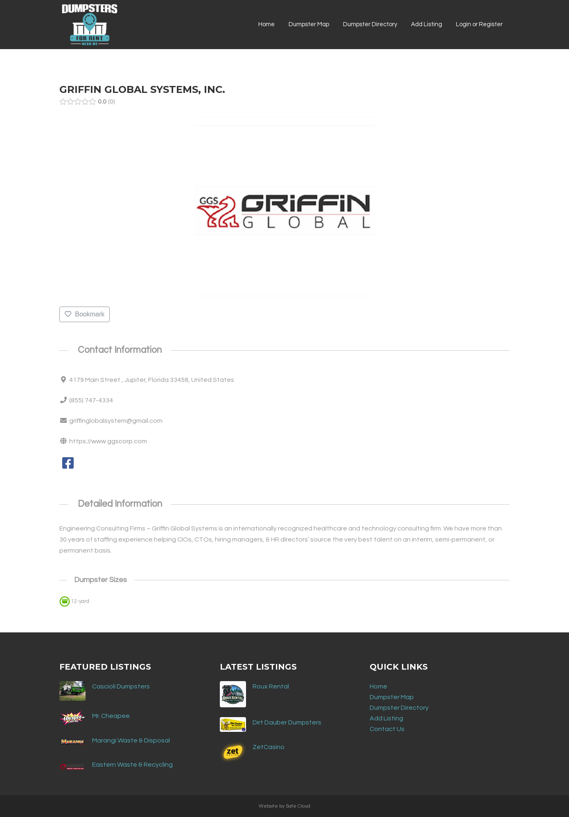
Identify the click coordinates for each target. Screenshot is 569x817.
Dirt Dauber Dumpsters (287, 722)
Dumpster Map (392, 697)
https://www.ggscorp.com (108, 441)
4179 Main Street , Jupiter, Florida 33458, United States (151, 380)
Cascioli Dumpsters (121, 686)
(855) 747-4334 (91, 400)
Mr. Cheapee (111, 716)
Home (378, 686)
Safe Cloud (298, 806)
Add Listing (386, 718)
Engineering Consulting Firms (102, 528)
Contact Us (387, 729)
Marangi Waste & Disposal (131, 740)
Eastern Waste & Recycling (132, 764)
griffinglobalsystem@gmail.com (116, 421)
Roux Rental (271, 686)
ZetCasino (268, 747)
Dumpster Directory (399, 707)
